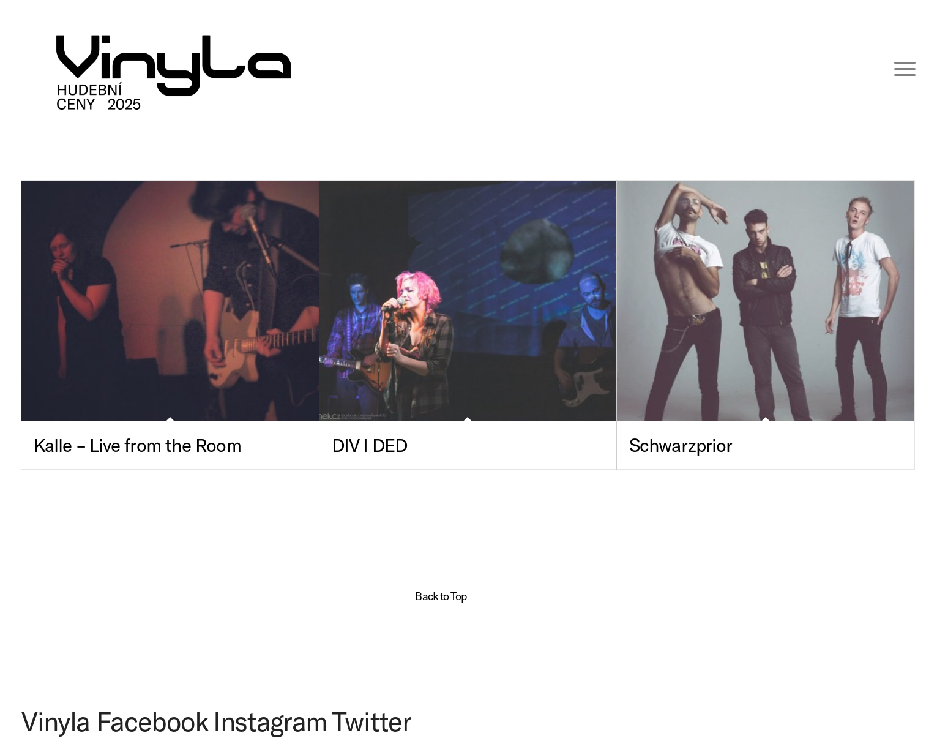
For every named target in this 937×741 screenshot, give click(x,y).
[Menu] (897, 67)
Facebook (151, 720)
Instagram (270, 720)
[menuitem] (897, 67)
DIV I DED (370, 445)
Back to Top (440, 596)
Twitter (371, 720)
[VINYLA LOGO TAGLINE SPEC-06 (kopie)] (173, 67)
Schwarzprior (680, 445)
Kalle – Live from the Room (137, 445)
